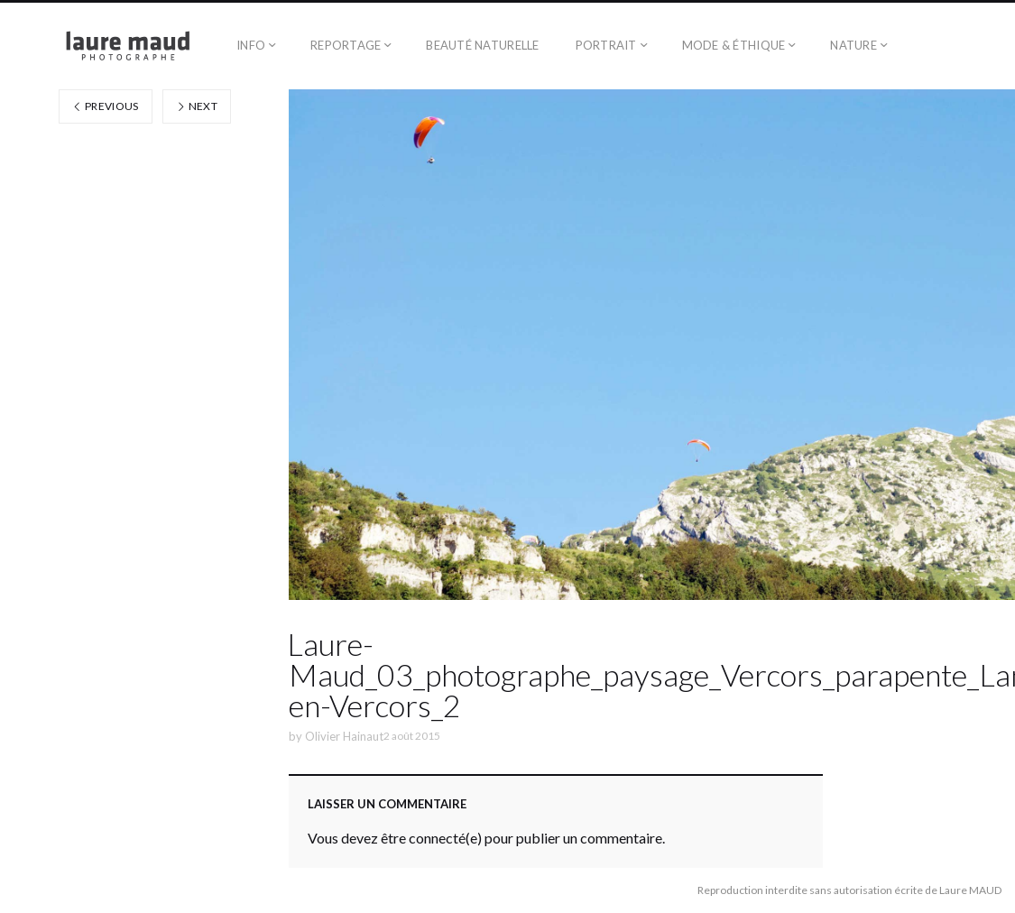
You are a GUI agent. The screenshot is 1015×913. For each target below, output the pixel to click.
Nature (853, 45)
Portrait (606, 45)
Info (250, 45)
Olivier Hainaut (344, 736)
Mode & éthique (734, 45)
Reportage (345, 45)
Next (196, 106)
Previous (105, 106)
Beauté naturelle (482, 45)
